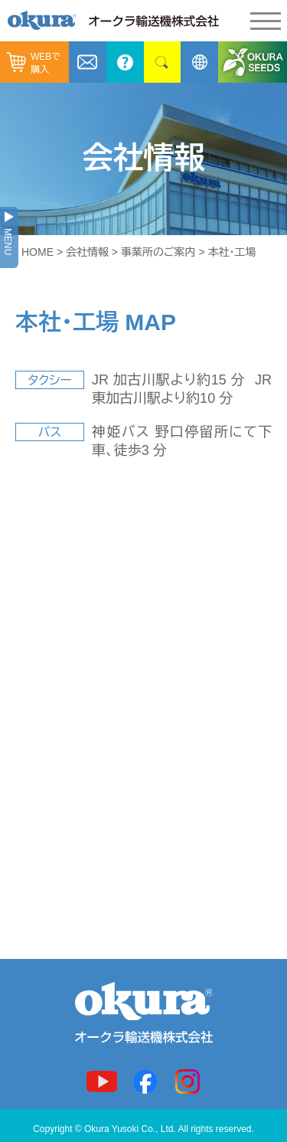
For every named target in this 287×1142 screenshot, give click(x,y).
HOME (37, 252)
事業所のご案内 (158, 252)
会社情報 (87, 252)
